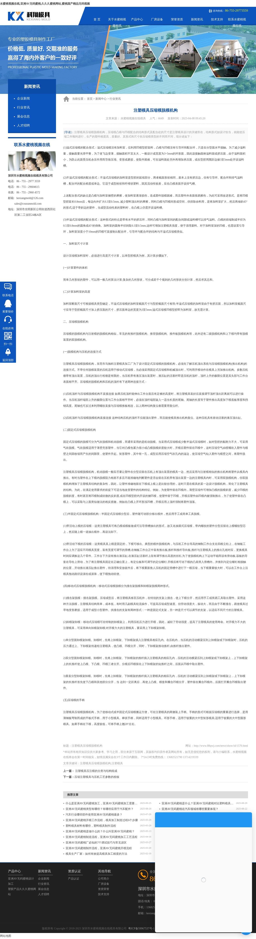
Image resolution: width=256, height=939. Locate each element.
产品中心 (137, 19)
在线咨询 (8, 328)
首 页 (97, 19)
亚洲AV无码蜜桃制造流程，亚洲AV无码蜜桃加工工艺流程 (101, 837)
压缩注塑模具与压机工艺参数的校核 (96, 776)
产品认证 (73, 878)
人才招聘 (23, 125)
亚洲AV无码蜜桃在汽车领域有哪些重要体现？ (190, 808)
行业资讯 (23, 107)
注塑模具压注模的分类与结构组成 (96, 770)
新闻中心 (101, 98)
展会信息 (23, 116)
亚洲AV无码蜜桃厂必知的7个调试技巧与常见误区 (96, 842)
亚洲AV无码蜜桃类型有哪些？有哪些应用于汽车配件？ (100, 808)
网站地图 (5, 935)
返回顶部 (8, 360)
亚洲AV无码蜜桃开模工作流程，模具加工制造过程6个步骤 (102, 820)
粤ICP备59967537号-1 (141, 928)
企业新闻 (23, 98)
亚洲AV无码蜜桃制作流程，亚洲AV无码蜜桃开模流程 (99, 848)
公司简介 (103, 878)
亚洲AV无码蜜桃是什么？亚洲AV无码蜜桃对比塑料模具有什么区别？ (199, 803)
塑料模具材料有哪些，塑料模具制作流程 (91, 825)
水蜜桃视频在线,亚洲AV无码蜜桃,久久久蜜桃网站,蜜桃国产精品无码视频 (45, 3)
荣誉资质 (177, 19)
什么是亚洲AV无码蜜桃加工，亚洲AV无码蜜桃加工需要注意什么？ (103, 803)
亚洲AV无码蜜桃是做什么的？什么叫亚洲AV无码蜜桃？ (100, 831)
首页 (90, 98)
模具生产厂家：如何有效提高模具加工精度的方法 (96, 853)
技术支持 (217, 19)
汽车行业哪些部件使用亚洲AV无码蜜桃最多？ (94, 814)
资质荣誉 (103, 889)
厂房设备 (157, 19)
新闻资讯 (197, 19)
